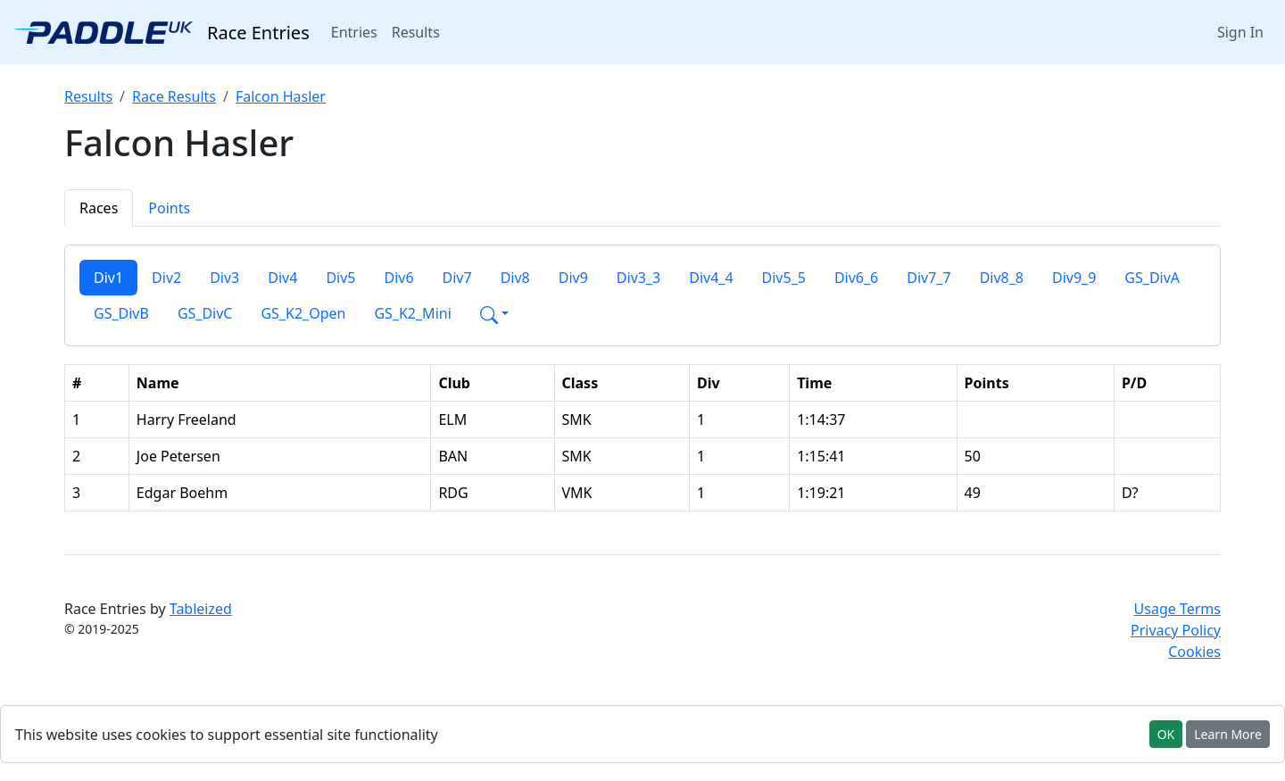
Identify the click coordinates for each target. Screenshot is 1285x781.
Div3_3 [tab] (638, 277)
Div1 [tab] (108, 277)
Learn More (1228, 734)
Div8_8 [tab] (1002, 277)
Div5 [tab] (340, 277)
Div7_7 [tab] (928, 277)
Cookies (1194, 651)
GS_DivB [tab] (121, 313)
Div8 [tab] (515, 277)
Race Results (174, 96)
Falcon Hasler (281, 96)
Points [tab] (169, 208)
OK (1166, 734)
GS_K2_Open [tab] (303, 313)
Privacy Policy (1176, 630)
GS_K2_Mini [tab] (412, 313)
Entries (358, 31)
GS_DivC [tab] (205, 313)
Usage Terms (1177, 609)
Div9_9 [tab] (1074, 277)
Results (416, 32)
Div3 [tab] (224, 277)
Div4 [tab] (282, 277)
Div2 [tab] (166, 277)
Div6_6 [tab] (856, 277)
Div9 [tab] (573, 277)
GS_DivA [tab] (1152, 277)
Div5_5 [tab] (784, 277)
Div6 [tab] (398, 277)
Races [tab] (98, 208)
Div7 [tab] (457, 277)
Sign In (1240, 32)
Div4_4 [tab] (711, 277)
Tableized (201, 609)
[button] (494, 313)
